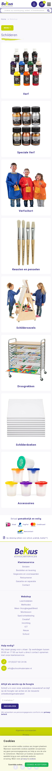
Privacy (26, 735)
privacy (24, 759)
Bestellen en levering (26, 570)
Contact (26, 585)
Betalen (26, 567)
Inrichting (26, 623)
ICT (26, 627)
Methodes (26, 605)
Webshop (14, 19)
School (26, 634)
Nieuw (26, 630)
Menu (7, 28)
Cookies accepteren (37, 765)
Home (3, 19)
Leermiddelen (26, 601)
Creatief (26, 619)
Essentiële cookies (15, 765)
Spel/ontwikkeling (26, 616)
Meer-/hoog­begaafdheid (26, 608)
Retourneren (26, 578)
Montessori (26, 612)
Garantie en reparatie (26, 581)
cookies (32, 759)
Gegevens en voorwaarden (26, 574)
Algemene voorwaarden (26, 730)
